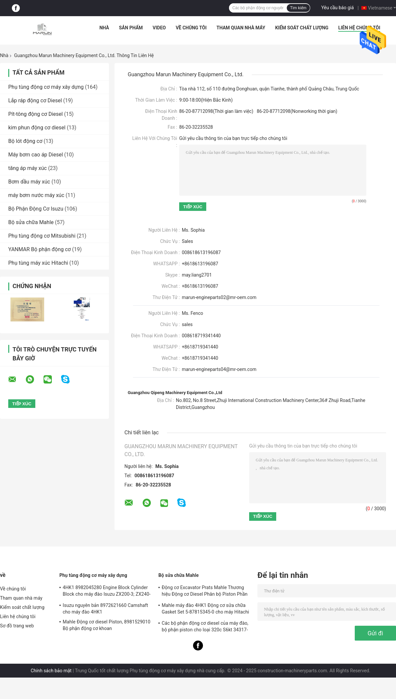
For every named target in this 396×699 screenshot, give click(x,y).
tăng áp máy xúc (27, 168)
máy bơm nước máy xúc (36, 195)
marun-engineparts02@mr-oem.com (219, 297)
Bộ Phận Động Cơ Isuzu (35, 209)
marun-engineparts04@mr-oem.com (219, 369)
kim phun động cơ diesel (36, 127)
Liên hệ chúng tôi (359, 27)
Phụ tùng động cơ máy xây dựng (45, 87)
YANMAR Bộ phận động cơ (39, 249)
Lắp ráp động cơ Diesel (35, 100)
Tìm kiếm (298, 8)
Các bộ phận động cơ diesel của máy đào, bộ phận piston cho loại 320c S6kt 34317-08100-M (205, 627)
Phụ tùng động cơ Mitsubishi (42, 236)
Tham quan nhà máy (240, 27)
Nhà (104, 27)
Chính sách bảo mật (51, 670)
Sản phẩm (131, 27)
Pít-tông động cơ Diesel (35, 114)
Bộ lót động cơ (25, 141)
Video (159, 27)
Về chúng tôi (191, 27)
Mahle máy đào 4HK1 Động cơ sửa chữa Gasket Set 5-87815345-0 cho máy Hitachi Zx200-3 (205, 609)
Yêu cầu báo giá (337, 7)
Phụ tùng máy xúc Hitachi (38, 263)
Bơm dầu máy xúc (29, 182)
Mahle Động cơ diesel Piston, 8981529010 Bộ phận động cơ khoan (106, 625)
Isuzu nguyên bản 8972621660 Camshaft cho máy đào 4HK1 (105, 609)
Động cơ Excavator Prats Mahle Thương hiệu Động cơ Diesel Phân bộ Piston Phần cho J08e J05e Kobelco (205, 592)
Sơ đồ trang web (17, 625)
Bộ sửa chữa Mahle (31, 222)
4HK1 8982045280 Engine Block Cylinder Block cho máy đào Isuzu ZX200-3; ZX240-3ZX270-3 (106, 592)
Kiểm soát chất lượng (301, 27)
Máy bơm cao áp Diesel (35, 154)
